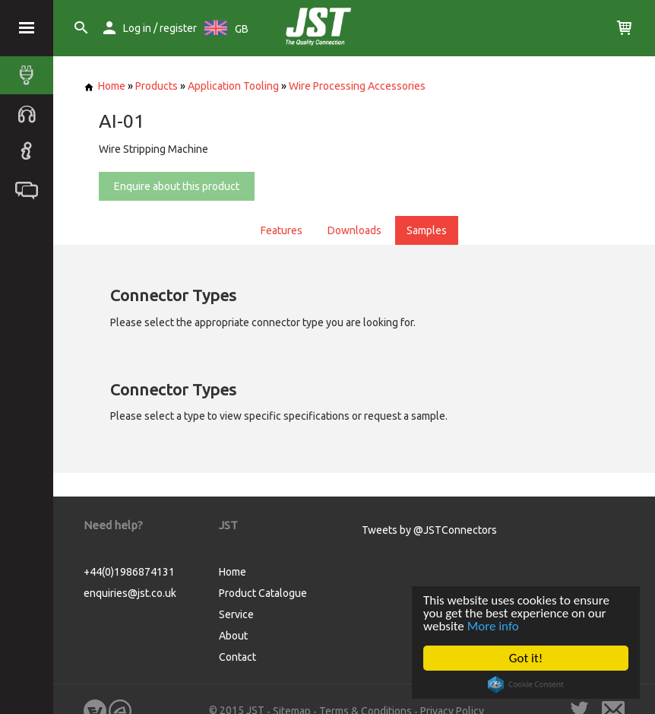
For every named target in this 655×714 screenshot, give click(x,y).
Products (156, 86)
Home (104, 86)
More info (493, 626)
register (178, 28)
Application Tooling (233, 86)
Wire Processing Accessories (357, 86)
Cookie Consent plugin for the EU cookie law (526, 684)
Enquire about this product (176, 186)
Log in (137, 28)
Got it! (526, 658)
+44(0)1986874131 (129, 572)
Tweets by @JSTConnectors (429, 530)
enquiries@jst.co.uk (130, 593)
